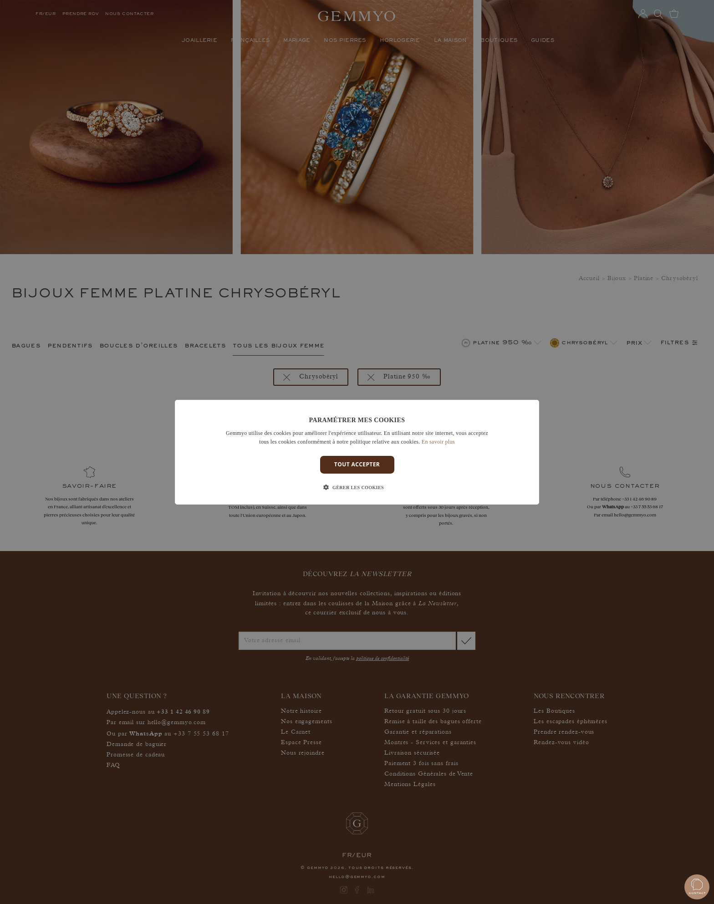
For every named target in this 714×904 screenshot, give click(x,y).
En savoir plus (438, 442)
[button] (357, 488)
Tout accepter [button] (357, 464)
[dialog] (357, 451)
